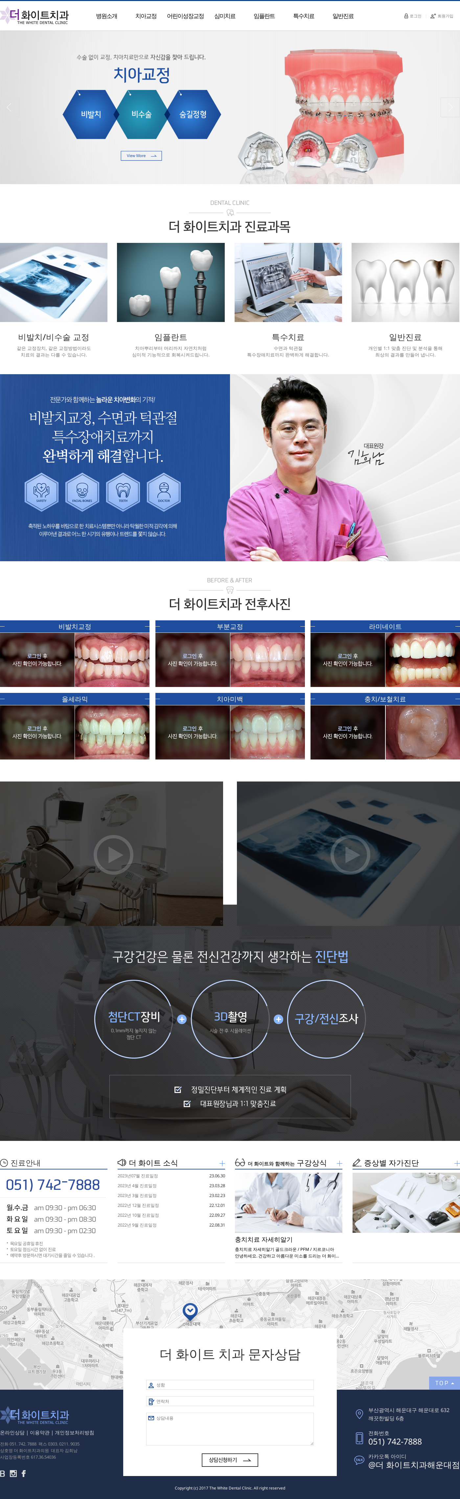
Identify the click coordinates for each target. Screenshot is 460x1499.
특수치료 (303, 16)
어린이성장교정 (185, 16)
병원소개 (106, 16)
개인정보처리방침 (74, 1432)
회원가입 (441, 16)
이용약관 (40, 1432)
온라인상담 (12, 1432)
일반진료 (343, 16)
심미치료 (224, 16)
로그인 (413, 16)
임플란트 (264, 16)
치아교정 (145, 16)
